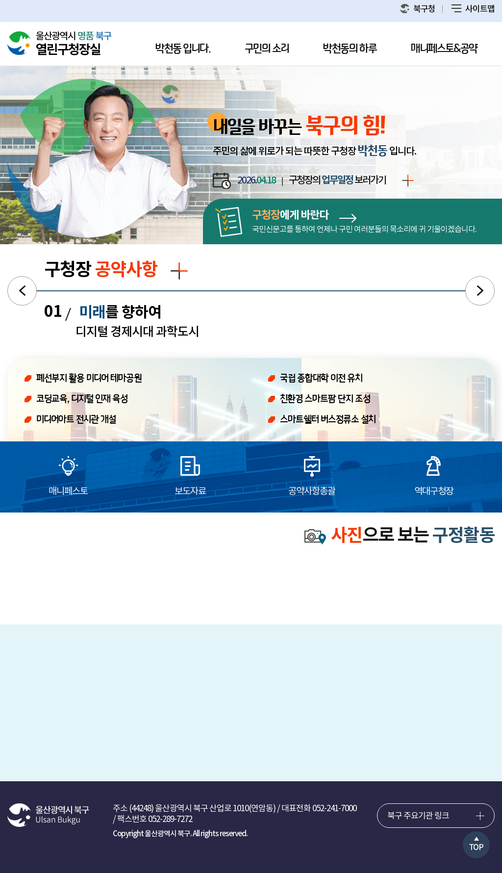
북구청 (417, 9)
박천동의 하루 (349, 48)
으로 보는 (399, 536)
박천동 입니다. (182, 48)
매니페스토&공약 (444, 48)
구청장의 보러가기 (351, 181)
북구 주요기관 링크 (418, 816)
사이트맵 (473, 9)
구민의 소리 (267, 48)
